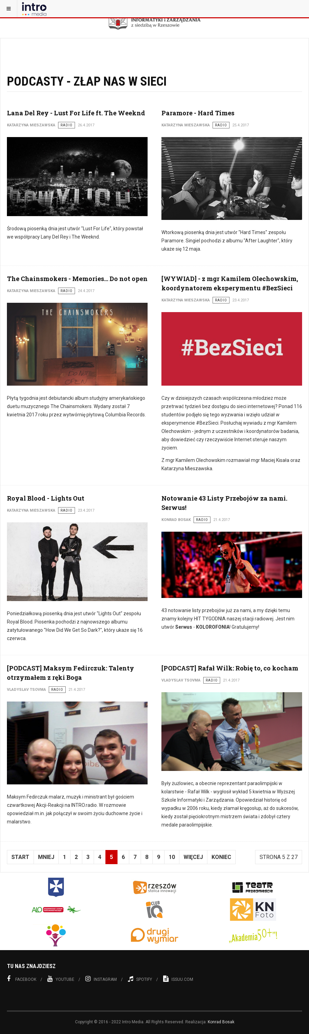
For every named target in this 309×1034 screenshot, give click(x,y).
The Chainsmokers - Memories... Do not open (77, 278)
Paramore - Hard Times (197, 113)
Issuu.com (178, 979)
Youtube (60, 979)
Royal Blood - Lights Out (45, 498)
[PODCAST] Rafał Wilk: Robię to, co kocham (229, 668)
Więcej (193, 857)
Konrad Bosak (221, 1021)
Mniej (46, 857)
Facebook (21, 979)
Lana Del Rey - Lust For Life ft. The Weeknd (76, 113)
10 (172, 857)
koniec (221, 857)
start (20, 857)
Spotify (140, 979)
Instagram (101, 979)
